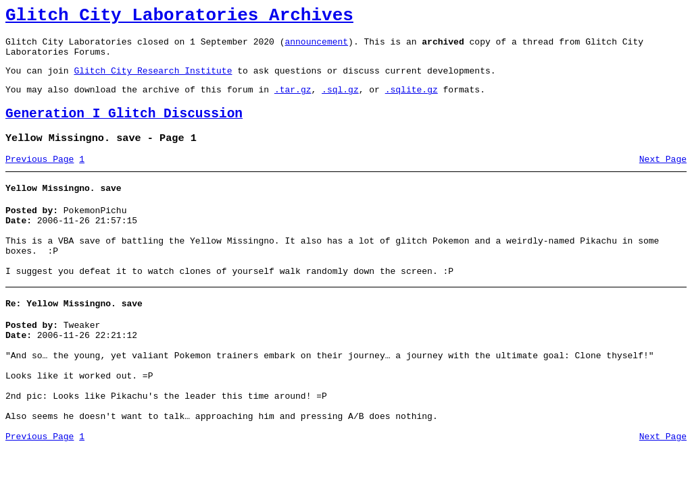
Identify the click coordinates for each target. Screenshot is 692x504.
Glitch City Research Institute (153, 80)
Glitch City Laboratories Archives (179, 17)
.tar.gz (293, 101)
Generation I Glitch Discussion (124, 128)
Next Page (663, 177)
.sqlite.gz (411, 101)
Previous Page (39, 177)
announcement (316, 47)
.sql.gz (340, 101)
